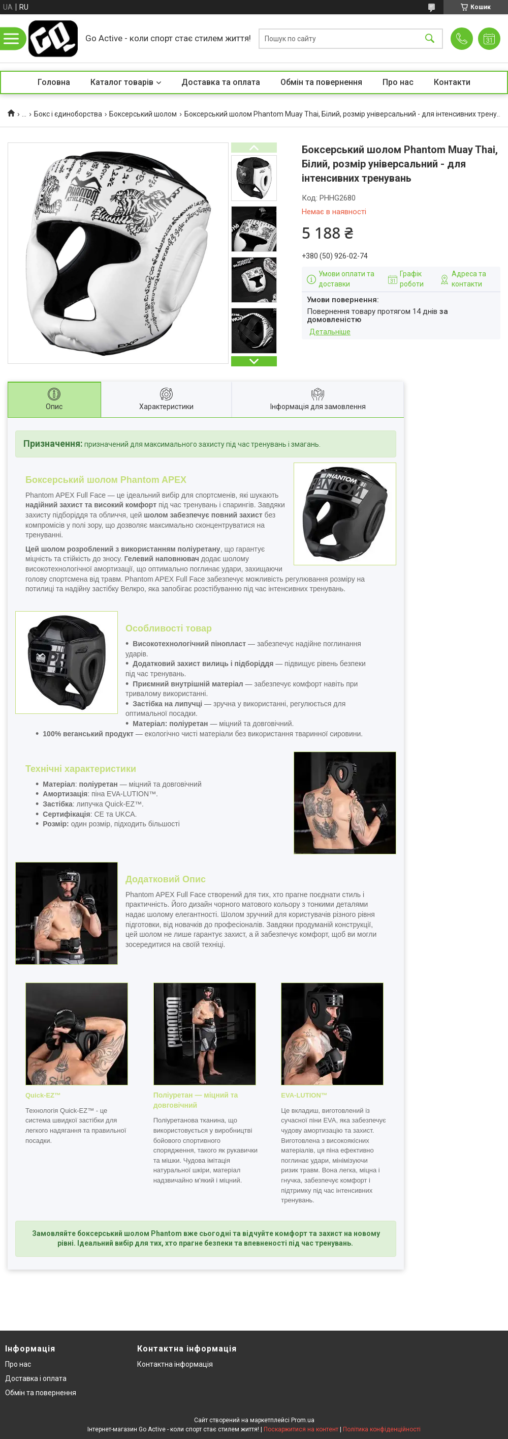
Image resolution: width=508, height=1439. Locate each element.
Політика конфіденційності (382, 1429)
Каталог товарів (121, 82)
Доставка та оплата (220, 82)
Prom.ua (302, 1420)
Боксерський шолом (143, 114)
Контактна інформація (175, 1364)
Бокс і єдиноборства (68, 114)
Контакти (452, 82)
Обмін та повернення (321, 82)
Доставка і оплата (36, 1378)
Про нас (398, 82)
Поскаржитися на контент (301, 1429)
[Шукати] (430, 38)
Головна (54, 82)
